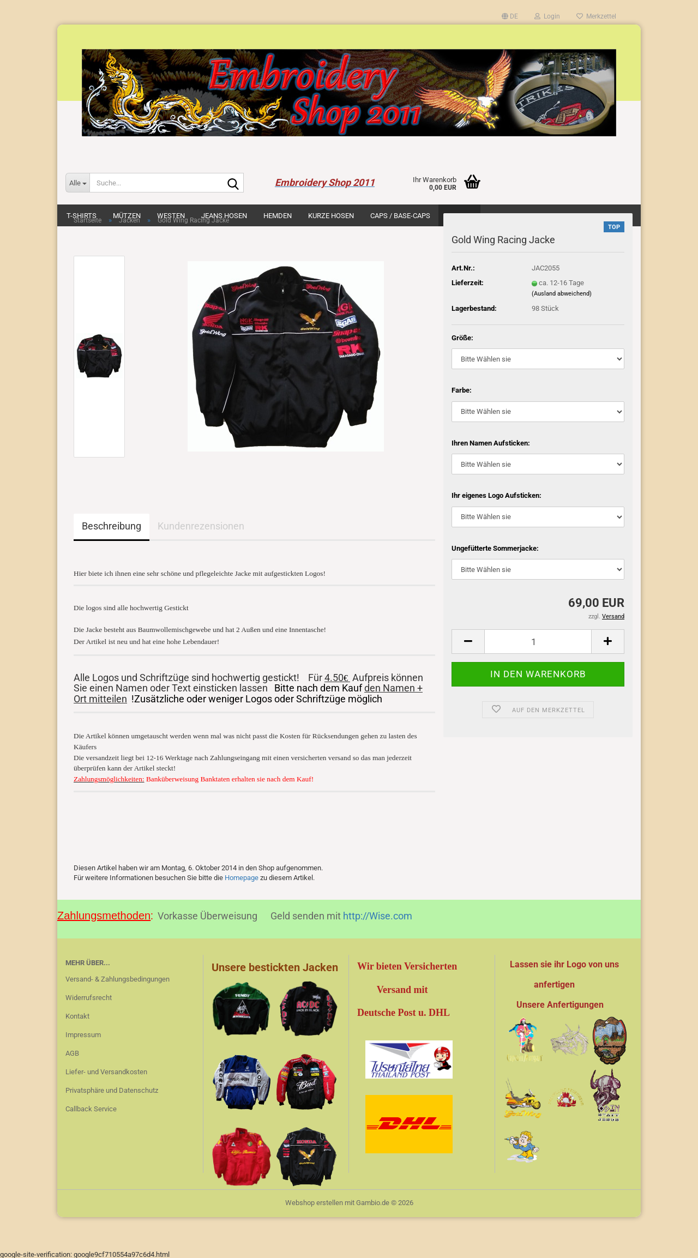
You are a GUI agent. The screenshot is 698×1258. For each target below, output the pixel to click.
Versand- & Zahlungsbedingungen (117, 977)
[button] (510, 16)
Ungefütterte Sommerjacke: (495, 548)
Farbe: (462, 390)
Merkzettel (596, 16)
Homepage (241, 875)
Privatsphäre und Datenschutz (111, 1088)
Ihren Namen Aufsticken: (491, 443)
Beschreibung (111, 526)
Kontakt (77, 1014)
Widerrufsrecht (88, 995)
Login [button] (547, 16)
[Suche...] (77, 182)
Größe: (462, 338)
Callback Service (91, 1107)
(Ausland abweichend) (562, 293)
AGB (72, 1051)
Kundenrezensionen (201, 526)
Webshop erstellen (314, 1200)
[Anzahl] (538, 641)
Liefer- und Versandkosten (106, 1070)
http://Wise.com (377, 913)
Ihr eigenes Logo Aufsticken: (496, 495)
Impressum (83, 1032)
